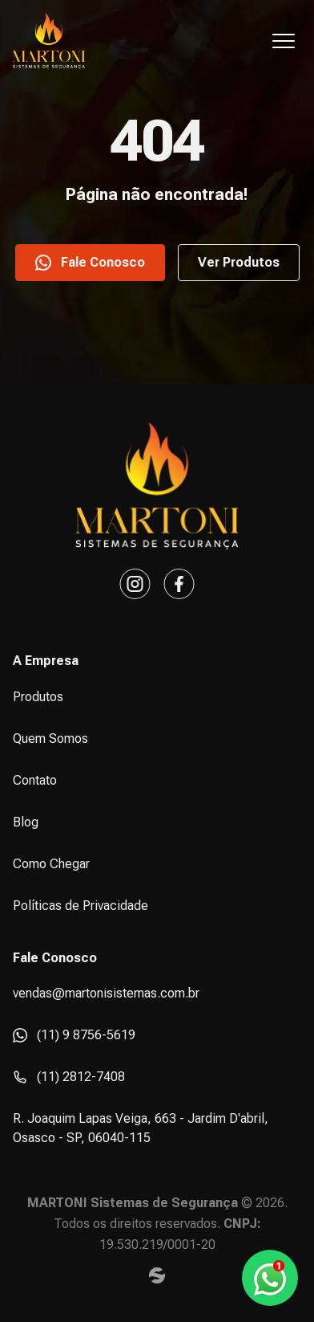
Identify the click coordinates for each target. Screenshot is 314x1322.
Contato (35, 780)
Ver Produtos (239, 262)
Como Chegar (51, 863)
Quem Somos (50, 738)
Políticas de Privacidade (80, 905)
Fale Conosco (90, 263)
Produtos (38, 696)
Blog (25, 822)
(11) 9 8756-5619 (74, 1035)
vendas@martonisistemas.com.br (106, 993)
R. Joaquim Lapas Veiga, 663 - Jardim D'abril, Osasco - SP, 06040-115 (140, 1128)
